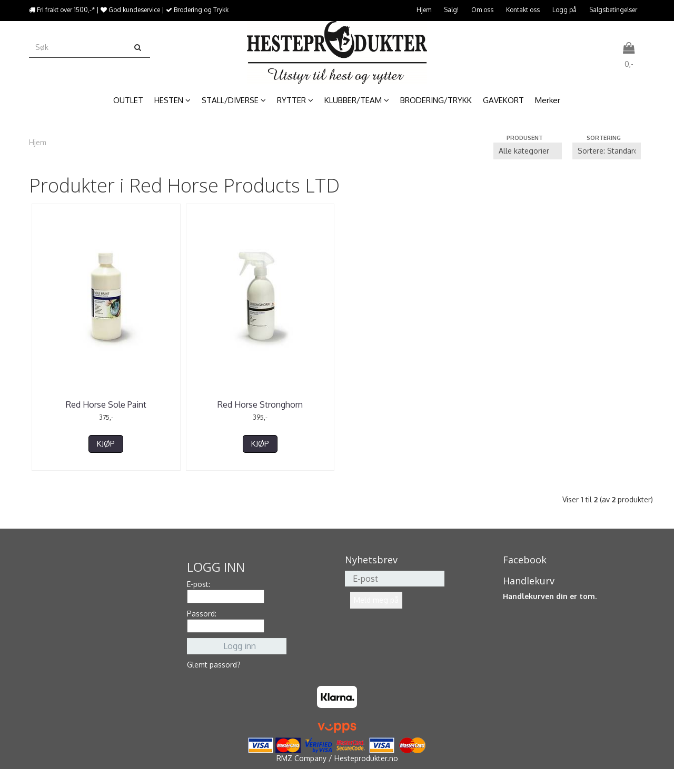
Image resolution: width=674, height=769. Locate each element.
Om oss (482, 10)
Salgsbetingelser (613, 10)
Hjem (424, 10)
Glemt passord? (214, 664)
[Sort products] (606, 151)
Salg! (451, 10)
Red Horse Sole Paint (106, 404)
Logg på (564, 10)
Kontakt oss (523, 10)
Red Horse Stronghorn (260, 404)
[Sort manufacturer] (527, 151)
